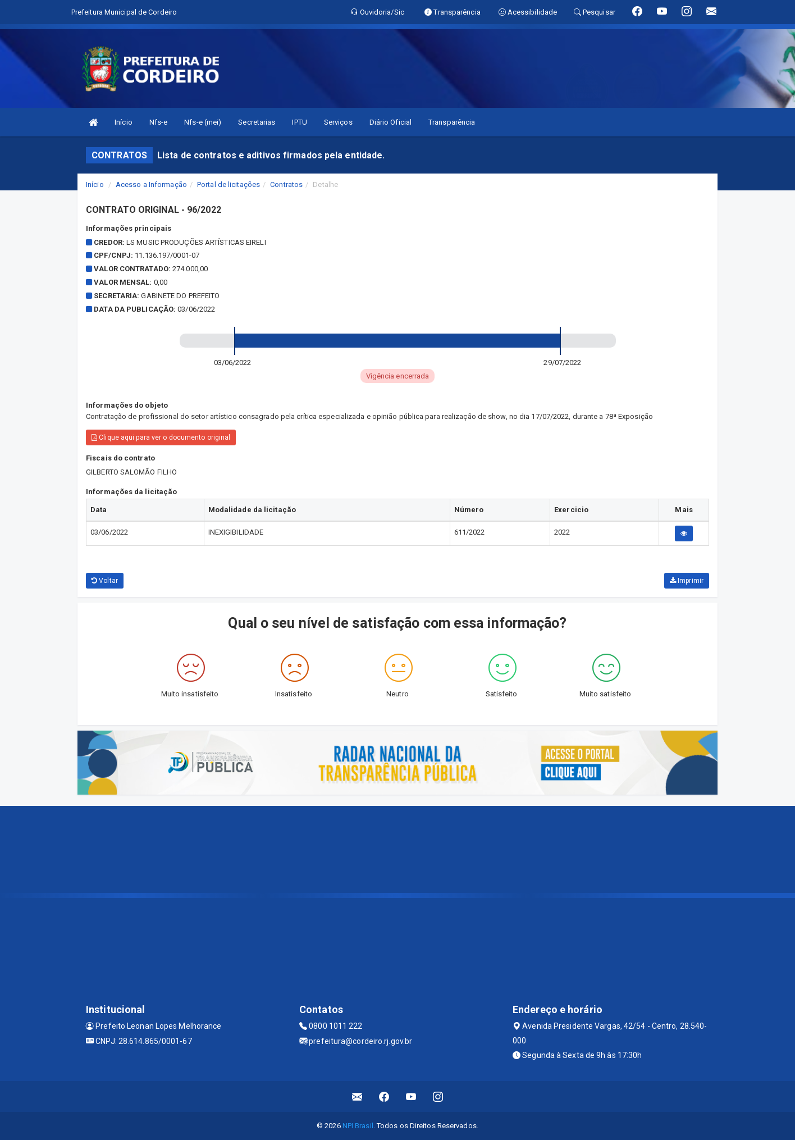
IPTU (299, 122)
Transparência (451, 122)
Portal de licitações (228, 184)
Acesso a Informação (151, 184)
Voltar (105, 581)
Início (123, 122)
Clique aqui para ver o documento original (161, 437)
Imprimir (686, 581)
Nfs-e (158, 122)
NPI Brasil (357, 1125)
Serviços (338, 122)
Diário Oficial (390, 122)
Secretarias (256, 122)
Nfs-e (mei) (202, 122)
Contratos (286, 184)
